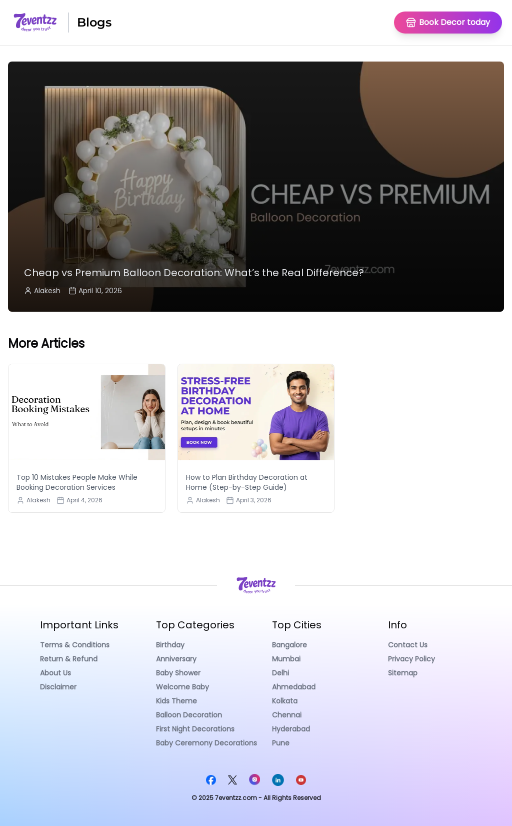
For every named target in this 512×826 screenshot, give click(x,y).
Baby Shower (178, 673)
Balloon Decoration (189, 715)
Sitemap (403, 673)
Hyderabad (291, 729)
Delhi (280, 673)
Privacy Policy (411, 659)
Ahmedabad (294, 687)
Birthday (170, 645)
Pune (281, 743)
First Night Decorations (195, 729)
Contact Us (408, 645)
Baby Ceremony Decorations (206, 743)
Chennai (287, 715)
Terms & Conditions (75, 645)
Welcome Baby (182, 687)
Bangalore (289, 645)
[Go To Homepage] (448, 23)
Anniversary (176, 659)
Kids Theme (176, 701)
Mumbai (286, 659)
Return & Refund (69, 659)
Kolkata (285, 701)
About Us (55, 673)
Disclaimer (58, 687)
